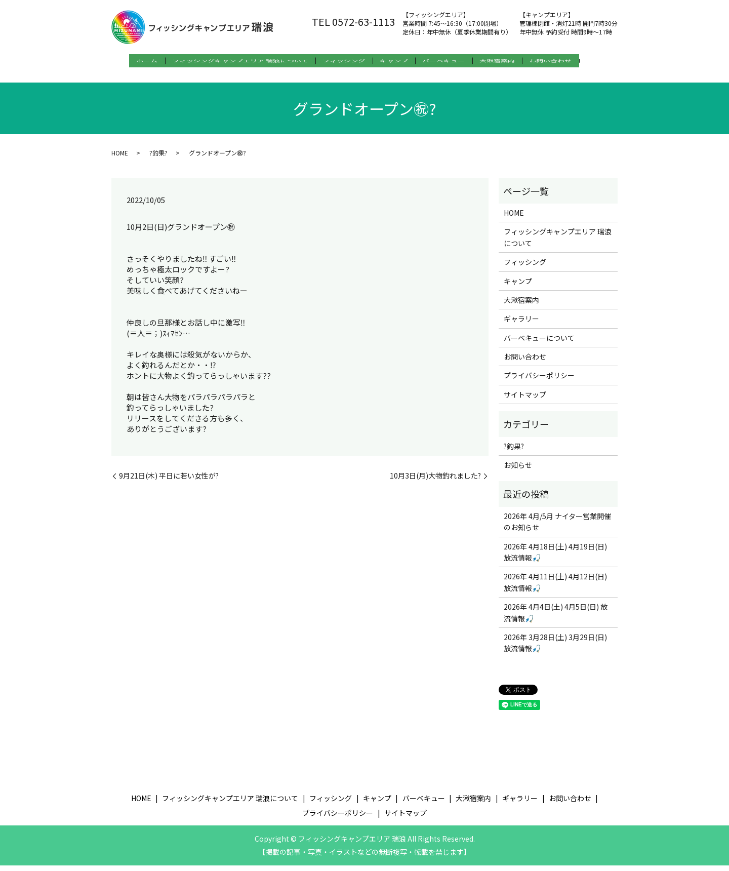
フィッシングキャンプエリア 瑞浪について (233, 61)
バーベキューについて (539, 343)
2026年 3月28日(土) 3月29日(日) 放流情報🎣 (555, 648)
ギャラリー (521, 324)
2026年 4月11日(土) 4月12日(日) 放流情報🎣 (555, 587)
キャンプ (400, 61)
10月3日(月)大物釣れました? (435, 481)
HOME (119, 157)
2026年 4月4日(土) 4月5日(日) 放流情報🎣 (556, 617)
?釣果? (158, 157)
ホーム (132, 61)
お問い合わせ (577, 61)
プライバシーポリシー (539, 381)
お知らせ (518, 470)
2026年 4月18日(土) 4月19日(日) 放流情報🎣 (555, 557)
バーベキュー (456, 61)
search (122, 77)
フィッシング (343, 61)
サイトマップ (525, 400)
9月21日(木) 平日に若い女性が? (169, 481)
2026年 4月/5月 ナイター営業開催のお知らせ (557, 527)
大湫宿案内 (517, 61)
